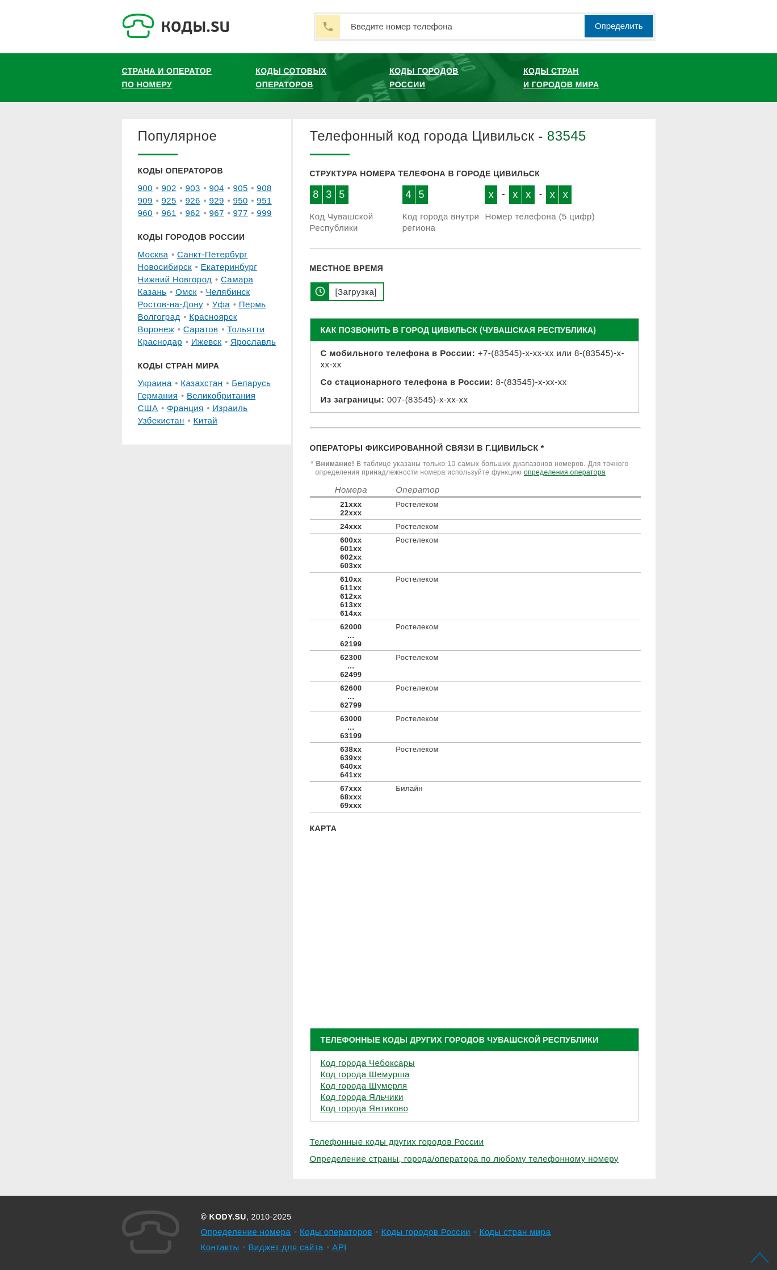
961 (168, 213)
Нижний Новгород (175, 279)
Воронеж (156, 329)
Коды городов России (424, 77)
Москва (153, 254)
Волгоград (159, 316)
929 (216, 200)
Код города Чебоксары (368, 1063)
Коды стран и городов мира (561, 77)
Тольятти (245, 329)
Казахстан (201, 383)
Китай (205, 420)
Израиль (229, 408)
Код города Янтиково (365, 1108)
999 (264, 213)
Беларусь (251, 383)
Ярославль (253, 341)
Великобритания (221, 395)
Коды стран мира (515, 1232)
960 (145, 213)
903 (192, 188)
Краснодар (160, 341)
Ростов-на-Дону (170, 304)
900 (145, 188)
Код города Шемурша (365, 1074)
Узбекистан (161, 420)
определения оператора (565, 472)
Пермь (252, 304)
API (339, 1247)
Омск (186, 292)
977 (240, 213)
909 (145, 200)
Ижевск (206, 341)
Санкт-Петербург (212, 254)
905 (240, 188)
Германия (158, 395)
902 (168, 188)
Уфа (221, 304)
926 (192, 200)
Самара (237, 279)
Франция (185, 408)
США (148, 408)
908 (264, 188)
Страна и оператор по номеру (167, 77)
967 (216, 213)
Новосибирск (165, 267)
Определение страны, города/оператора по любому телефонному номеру (464, 1158)
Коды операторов (336, 1232)
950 (240, 200)
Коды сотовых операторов (290, 77)
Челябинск (227, 292)
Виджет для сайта (285, 1247)
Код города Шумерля (364, 1085)
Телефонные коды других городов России (397, 1141)
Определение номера (246, 1232)
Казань (152, 292)
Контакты (220, 1247)
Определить (619, 26)
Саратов (201, 329)
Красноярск (213, 316)
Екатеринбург (229, 267)
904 (216, 188)
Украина (155, 383)
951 (264, 200)
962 (192, 213)
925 (168, 200)
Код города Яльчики (362, 1097)
